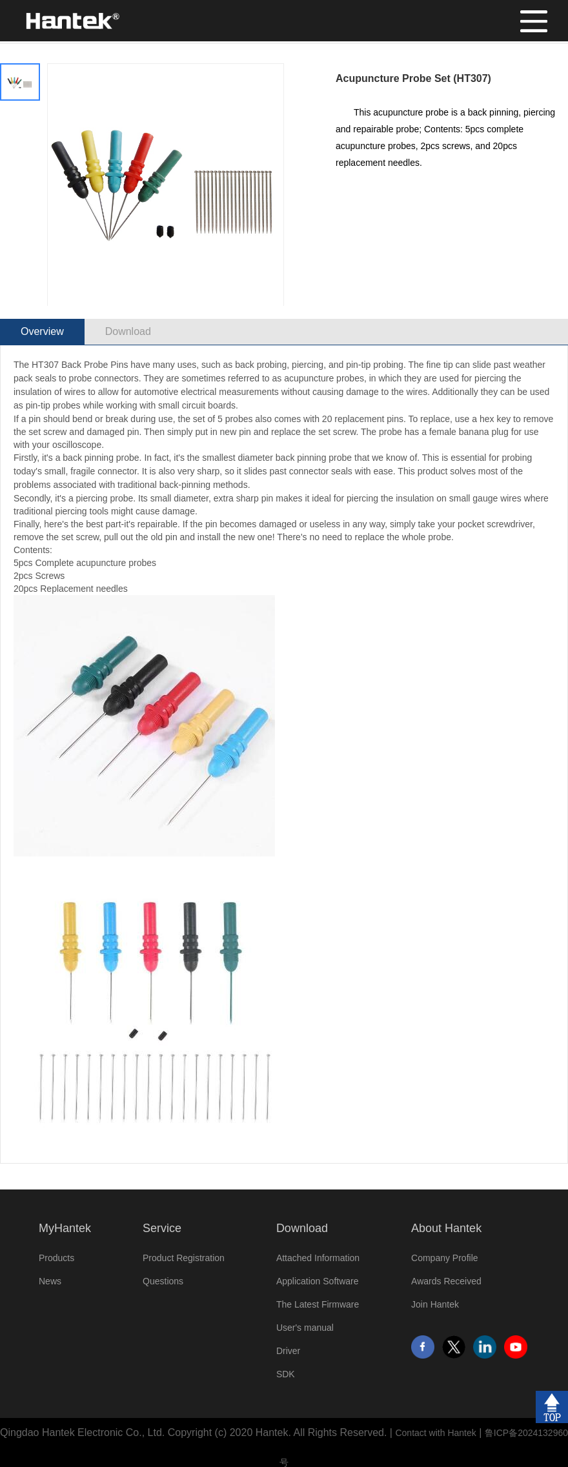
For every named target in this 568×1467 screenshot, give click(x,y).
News (50, 1281)
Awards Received (446, 1281)
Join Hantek (435, 1304)
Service (162, 1228)
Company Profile (444, 1258)
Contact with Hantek (435, 1433)
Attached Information (318, 1258)
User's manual (305, 1327)
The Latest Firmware (317, 1304)
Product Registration (184, 1258)
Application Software (317, 1281)
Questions (163, 1281)
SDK (285, 1374)
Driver (288, 1351)
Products (56, 1258)
